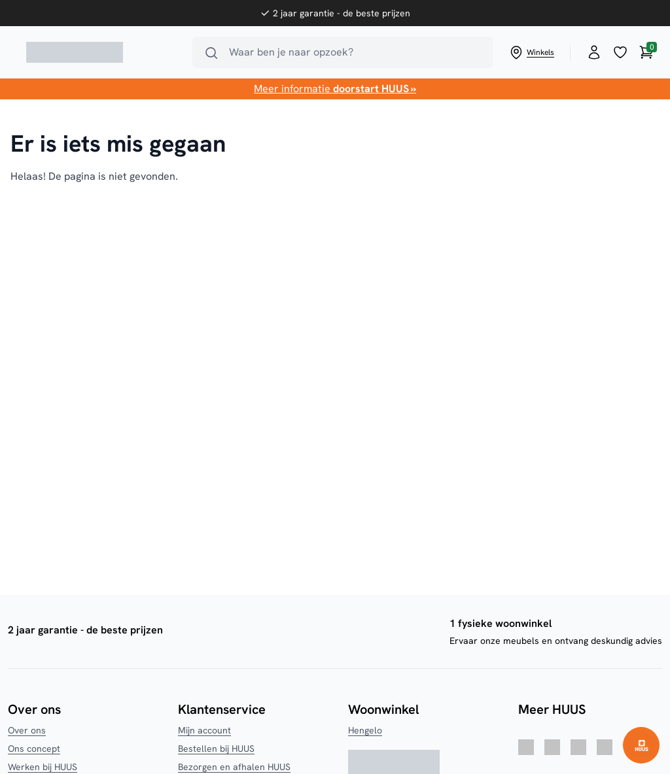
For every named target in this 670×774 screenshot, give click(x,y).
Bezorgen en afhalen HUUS (234, 767)
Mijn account (204, 730)
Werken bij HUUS (42, 767)
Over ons (27, 730)
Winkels (531, 52)
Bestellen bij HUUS (216, 748)
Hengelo (365, 730)
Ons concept (34, 748)
